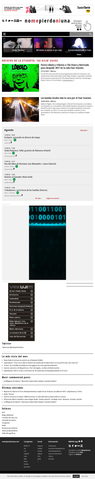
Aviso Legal (51, 459)
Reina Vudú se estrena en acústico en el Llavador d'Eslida (23, 360)
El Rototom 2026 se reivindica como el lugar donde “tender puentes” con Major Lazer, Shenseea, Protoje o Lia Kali (43, 399)
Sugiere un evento (52, 198)
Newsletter (85, 450)
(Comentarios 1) (68, 80)
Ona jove (13, 313)
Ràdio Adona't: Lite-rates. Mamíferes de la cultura (18, 323)
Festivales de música (9, 420)
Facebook (40, 448)
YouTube (40, 451)
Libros (25, 456)
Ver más (38, 198)
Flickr (39, 456)
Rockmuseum (14, 302)
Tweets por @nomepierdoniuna (12, 347)
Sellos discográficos (8, 433)
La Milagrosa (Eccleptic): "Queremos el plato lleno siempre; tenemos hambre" (30, 381)
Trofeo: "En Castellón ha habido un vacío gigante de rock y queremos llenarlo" (30, 365)
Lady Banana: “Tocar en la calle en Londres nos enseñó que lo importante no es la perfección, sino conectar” (41, 363)
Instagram (40, 446)
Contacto (50, 456)
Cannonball (13, 298)
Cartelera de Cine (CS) (9, 417)
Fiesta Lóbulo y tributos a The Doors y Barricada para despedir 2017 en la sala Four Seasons (65, 66)
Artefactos (14, 294)
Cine (25, 451)
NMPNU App (75, 441)
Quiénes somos (52, 446)
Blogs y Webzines (7, 415)
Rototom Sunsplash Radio (20, 306)
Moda (25, 459)
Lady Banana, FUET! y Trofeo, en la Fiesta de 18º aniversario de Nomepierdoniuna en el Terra (35, 371)
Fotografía (6, 423)
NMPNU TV (27, 446)
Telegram (40, 453)
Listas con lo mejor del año (55, 453)
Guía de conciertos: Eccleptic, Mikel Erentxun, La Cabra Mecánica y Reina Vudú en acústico (35, 397)
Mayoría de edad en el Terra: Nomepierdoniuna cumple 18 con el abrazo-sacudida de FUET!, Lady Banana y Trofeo (43, 391)
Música (53, 71)
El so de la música (16, 309)
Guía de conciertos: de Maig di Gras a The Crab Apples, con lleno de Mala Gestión (31, 368)
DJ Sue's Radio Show (17, 291)
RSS (81, 452)
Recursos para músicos (9, 428)
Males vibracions (16, 329)
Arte (3, 412)
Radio (4, 425)
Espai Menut (27, 467)
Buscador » (84, 130)
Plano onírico (14, 317)
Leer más (85, 476)
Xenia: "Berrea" (9, 394)
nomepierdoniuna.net (10, 441)
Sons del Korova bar (17, 336)
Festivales (26, 464)
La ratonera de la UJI (17, 332)
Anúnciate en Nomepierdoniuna (56, 448)
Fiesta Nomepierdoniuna (54, 451)
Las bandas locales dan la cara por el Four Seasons (66, 98)
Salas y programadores (10, 430)
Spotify (39, 459)
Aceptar (76, 476)
